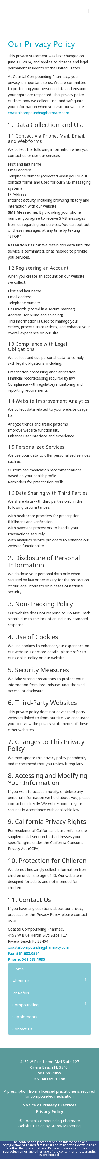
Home (18, 968)
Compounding (49, 1004)
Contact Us (22, 1028)
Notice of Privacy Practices (49, 1104)
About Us (49, 980)
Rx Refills (20, 993)
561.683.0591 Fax (49, 1078)
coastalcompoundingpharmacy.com (38, 112)
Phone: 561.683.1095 (26, 959)
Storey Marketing (66, 1125)
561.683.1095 (49, 1072)
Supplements (24, 1016)
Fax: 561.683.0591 (24, 953)
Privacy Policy (49, 1111)
